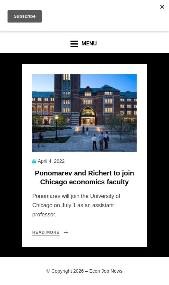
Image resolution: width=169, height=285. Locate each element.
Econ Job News (105, 271)
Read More (46, 232)
